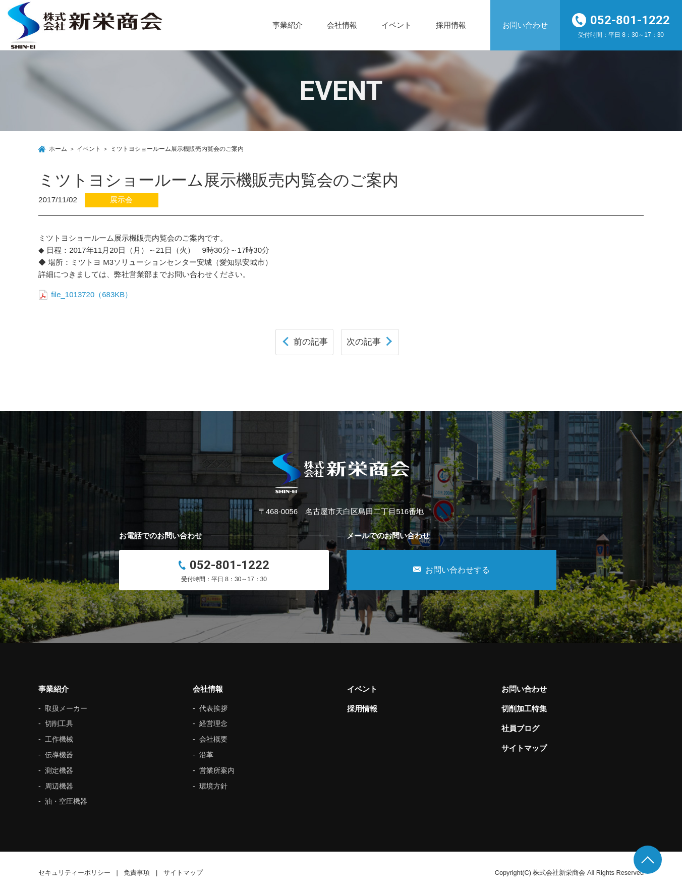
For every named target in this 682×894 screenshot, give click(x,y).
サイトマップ (524, 748)
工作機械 (59, 739)
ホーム (58, 148)
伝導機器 (59, 755)
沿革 (206, 755)
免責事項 (137, 872)
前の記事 (311, 342)
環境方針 (213, 786)
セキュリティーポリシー (74, 872)
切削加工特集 (524, 708)
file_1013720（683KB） (85, 294)
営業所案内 (217, 770)
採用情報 (451, 25)
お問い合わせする (451, 569)
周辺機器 (59, 786)
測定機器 (59, 770)
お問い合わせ (525, 25)
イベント (396, 25)
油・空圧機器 (66, 801)
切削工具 (59, 723)
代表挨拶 (213, 708)
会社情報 (342, 25)
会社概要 (213, 739)
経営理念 (213, 723)
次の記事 (364, 342)
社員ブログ (520, 728)
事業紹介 (287, 25)
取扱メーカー (66, 708)
